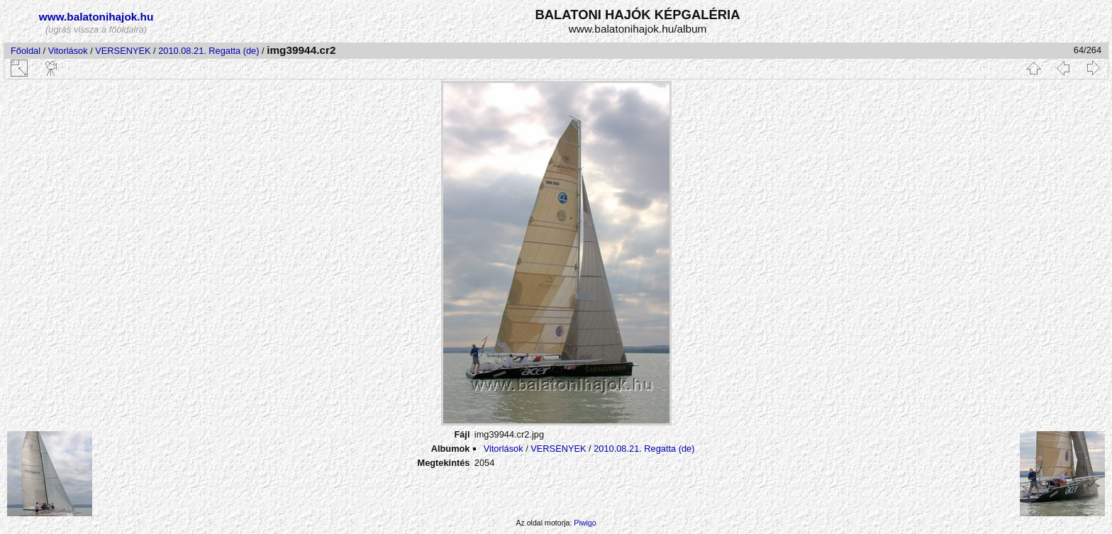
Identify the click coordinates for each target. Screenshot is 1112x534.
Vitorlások (68, 50)
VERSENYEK (122, 50)
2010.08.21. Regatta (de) (208, 50)
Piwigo (585, 522)
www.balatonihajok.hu (96, 17)
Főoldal (25, 50)
